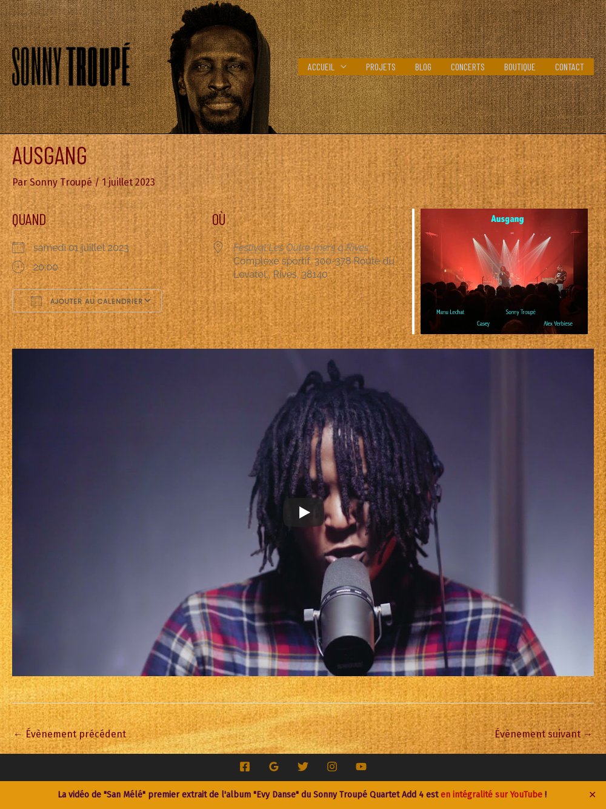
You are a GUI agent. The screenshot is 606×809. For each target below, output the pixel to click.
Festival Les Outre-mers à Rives (300, 247)
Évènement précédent (69, 734)
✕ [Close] (592, 795)
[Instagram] (332, 766)
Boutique (520, 66)
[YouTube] (361, 766)
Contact (569, 66)
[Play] (303, 512)
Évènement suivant (543, 734)
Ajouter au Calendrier (87, 300)
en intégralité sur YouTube (491, 795)
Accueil (321, 66)
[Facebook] (244, 766)
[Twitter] (303, 766)
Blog (423, 66)
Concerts (468, 66)
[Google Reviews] (273, 766)
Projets (381, 66)
